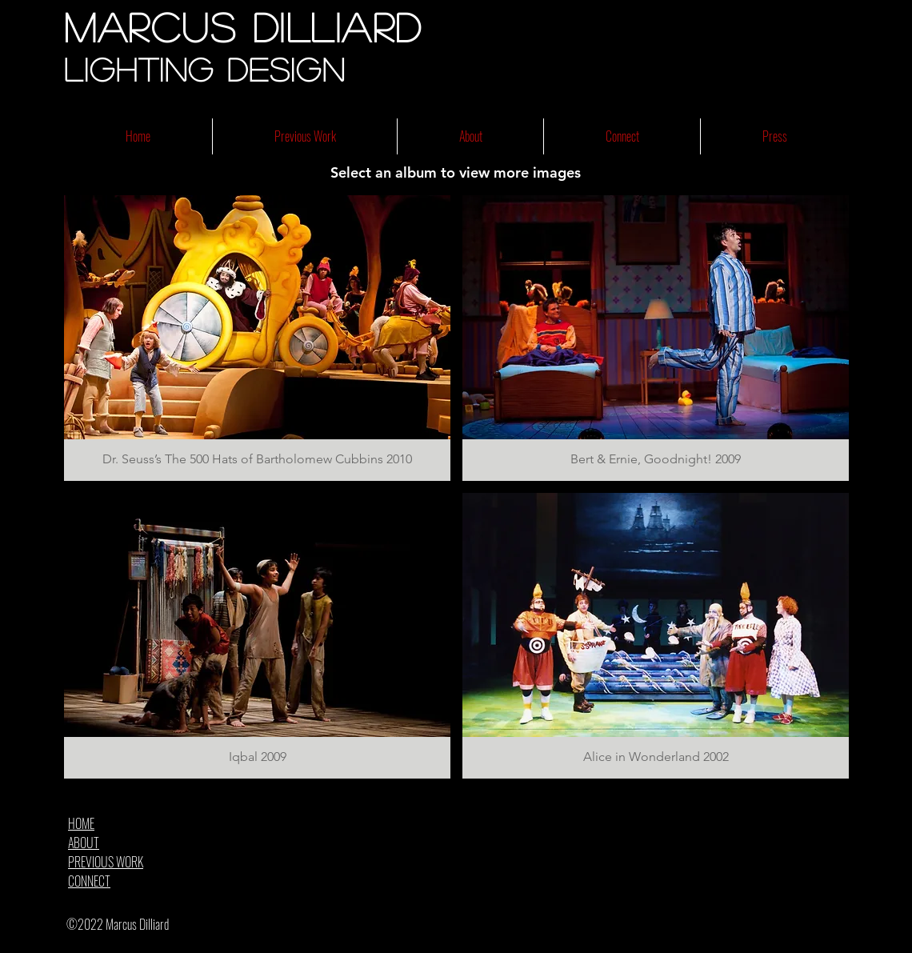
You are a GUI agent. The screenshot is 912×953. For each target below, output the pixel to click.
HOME (81, 823)
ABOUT (83, 842)
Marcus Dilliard (243, 26)
